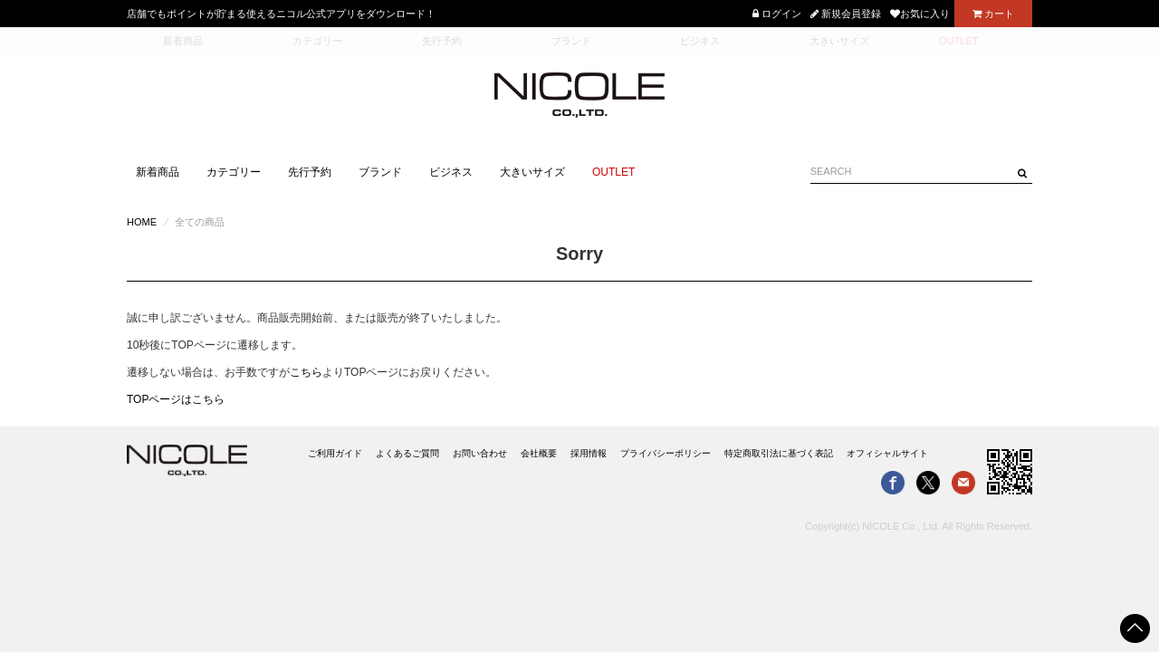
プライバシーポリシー (665, 453)
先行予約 (309, 172)
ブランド (380, 172)
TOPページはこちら (176, 399)
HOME (142, 221)
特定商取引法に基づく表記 (778, 453)
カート (993, 13)
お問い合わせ (480, 453)
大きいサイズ (532, 172)
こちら (306, 372)
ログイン (776, 13)
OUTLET (613, 172)
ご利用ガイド (335, 453)
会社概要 (539, 453)
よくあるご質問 (407, 453)
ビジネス (451, 172)
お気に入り (920, 13)
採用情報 (588, 453)
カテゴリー (233, 172)
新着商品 (157, 172)
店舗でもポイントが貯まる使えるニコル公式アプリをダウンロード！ (281, 13)
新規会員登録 (845, 13)
